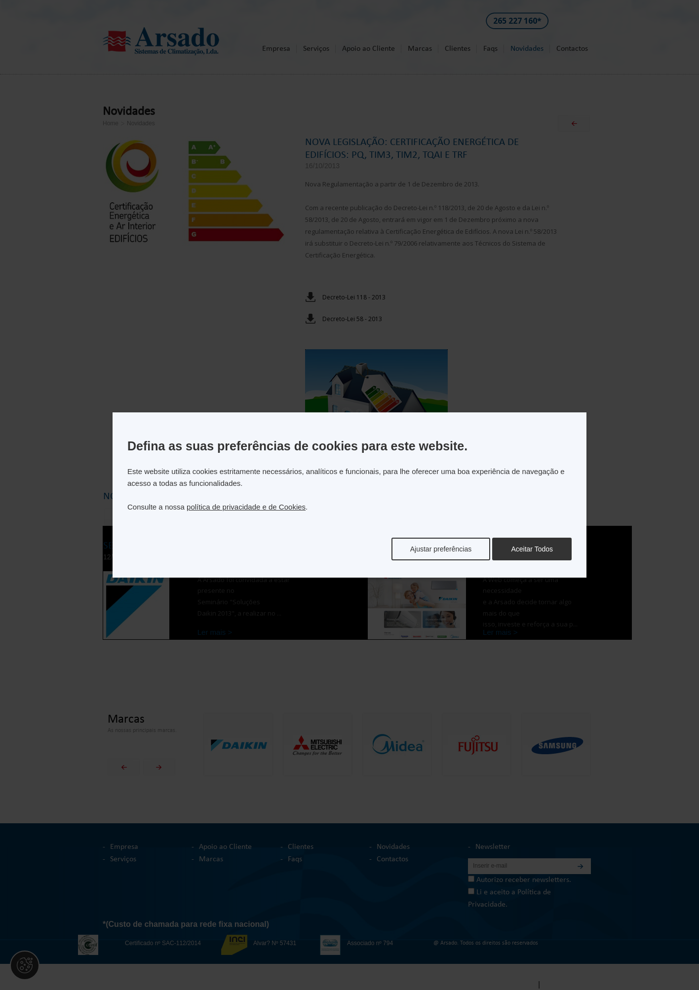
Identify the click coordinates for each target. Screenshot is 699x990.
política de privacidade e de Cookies (246, 507)
